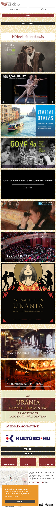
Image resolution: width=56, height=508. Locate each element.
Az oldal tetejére (46, 464)
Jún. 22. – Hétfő (28, 24)
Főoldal (28, 464)
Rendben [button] (20, 501)
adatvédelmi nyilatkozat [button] (13, 496)
